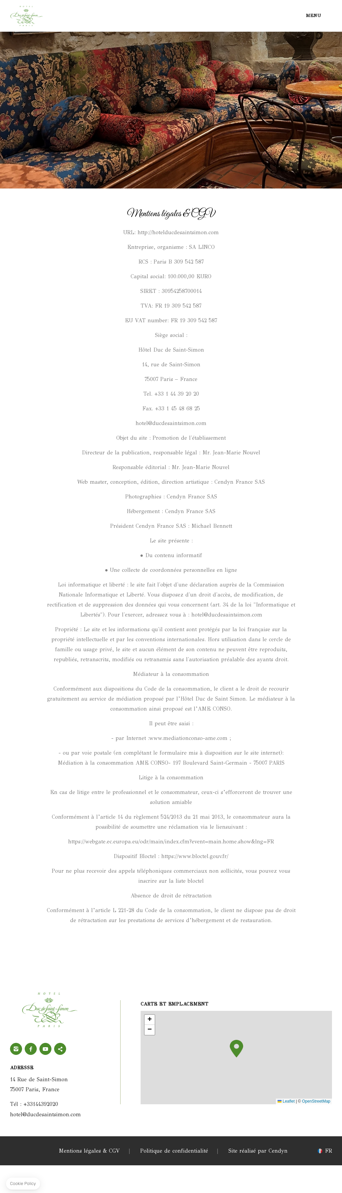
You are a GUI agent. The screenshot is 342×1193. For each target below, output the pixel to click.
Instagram (16, 1049)
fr (328, 1151)
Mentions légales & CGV (89, 1151)
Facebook (31, 1049)
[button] (236, 1049)
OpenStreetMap (316, 1101)
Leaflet (286, 1101)
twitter (60, 1049)
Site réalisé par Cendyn (258, 1151)
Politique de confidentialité (174, 1151)
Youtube (45, 1049)
